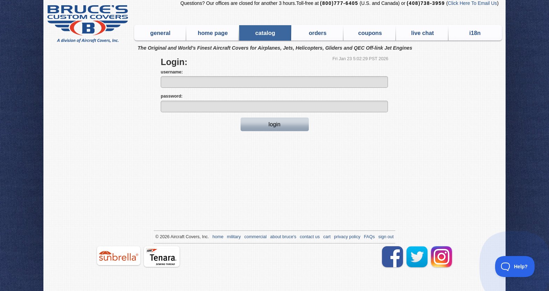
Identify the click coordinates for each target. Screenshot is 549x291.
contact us (310, 236)
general (160, 33)
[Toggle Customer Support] (515, 266)
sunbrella (118, 255)
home (218, 236)
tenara (162, 256)
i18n (475, 33)
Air (173, 236)
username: (172, 72)
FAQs (369, 236)
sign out (386, 236)
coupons (370, 33)
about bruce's (283, 236)
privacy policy (347, 236)
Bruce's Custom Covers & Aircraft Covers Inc (89, 24)
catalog (265, 33)
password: (172, 96)
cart (327, 236)
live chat (422, 33)
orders (318, 33)
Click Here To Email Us (472, 3)
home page (213, 33)
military (234, 236)
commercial (255, 236)
